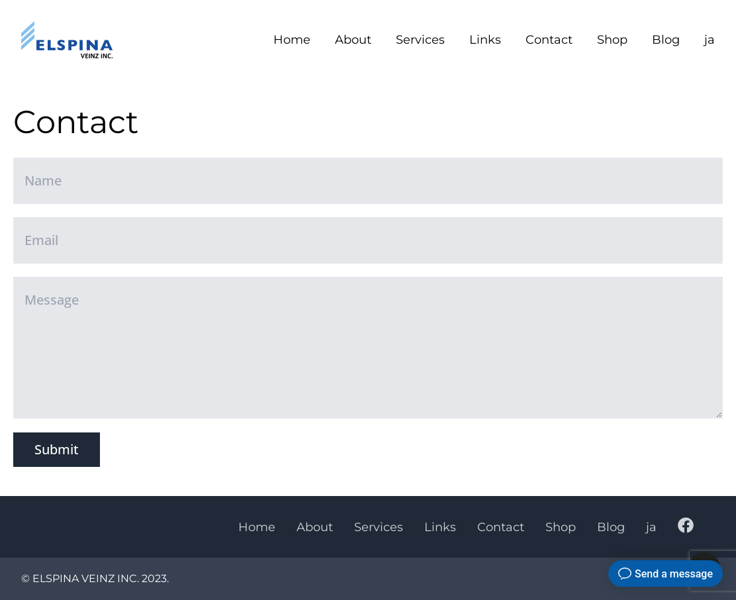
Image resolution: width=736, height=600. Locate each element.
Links (485, 39)
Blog (666, 39)
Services (420, 39)
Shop (612, 39)
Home (291, 39)
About (353, 39)
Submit (56, 449)
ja (709, 39)
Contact (549, 39)
